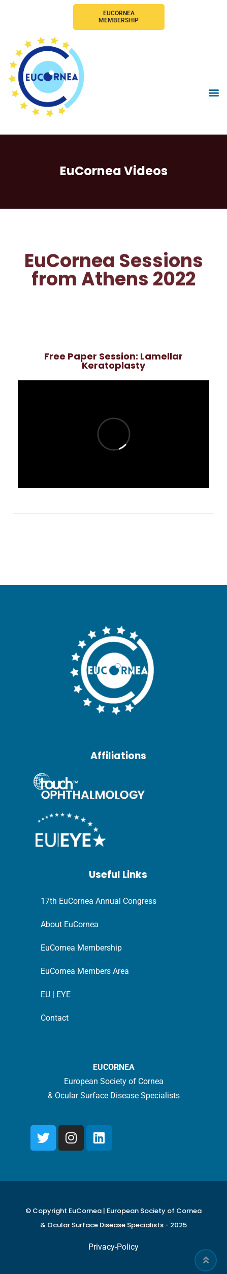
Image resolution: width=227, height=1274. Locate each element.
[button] (213, 92)
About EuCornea (70, 924)
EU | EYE (56, 994)
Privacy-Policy (113, 1247)
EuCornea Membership (119, 17)
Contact (55, 1018)
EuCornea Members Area (85, 971)
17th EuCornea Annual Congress (98, 901)
